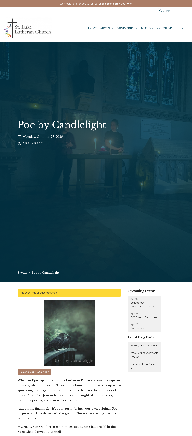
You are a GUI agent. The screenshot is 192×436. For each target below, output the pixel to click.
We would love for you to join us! (96, 3)
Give (183, 28)
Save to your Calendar (34, 371)
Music (147, 28)
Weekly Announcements (144, 345)
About (107, 28)
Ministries (127, 28)
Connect (166, 28)
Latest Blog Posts (141, 337)
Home (92, 28)
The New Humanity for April (143, 366)
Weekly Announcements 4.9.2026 (144, 354)
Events (22, 272)
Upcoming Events (141, 291)
